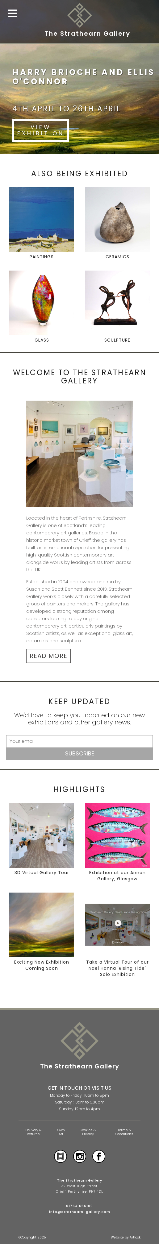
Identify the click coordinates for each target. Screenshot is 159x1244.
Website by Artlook (125, 1237)
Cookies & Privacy (88, 1132)
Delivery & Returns (33, 1132)
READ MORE (48, 656)
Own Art (61, 1132)
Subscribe (79, 753)
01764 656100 (79, 1205)
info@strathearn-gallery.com (79, 1211)
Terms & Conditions (124, 1132)
